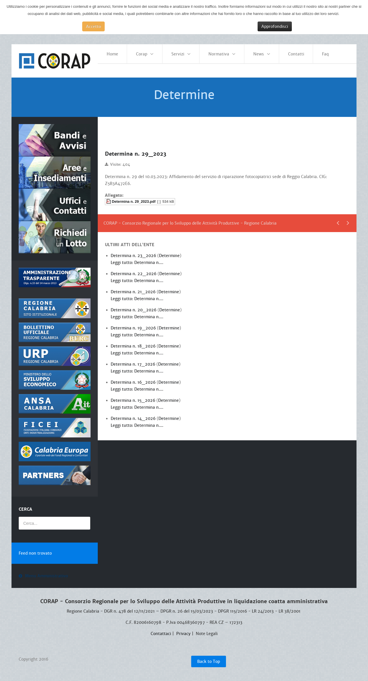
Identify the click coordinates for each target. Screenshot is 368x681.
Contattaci (161, 630)
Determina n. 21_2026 (134, 288)
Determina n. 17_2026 (133, 360)
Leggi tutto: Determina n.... (137, 259)
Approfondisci (274, 26)
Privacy (183, 630)
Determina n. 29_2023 (139, 150)
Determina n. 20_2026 (134, 306)
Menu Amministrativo (46, 572)
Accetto (93, 26)
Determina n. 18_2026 (134, 342)
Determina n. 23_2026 (134, 252)
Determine (169, 252)
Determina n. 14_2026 (134, 415)
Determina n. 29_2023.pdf (134, 198)
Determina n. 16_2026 (134, 378)
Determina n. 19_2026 (134, 324)
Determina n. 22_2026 (134, 270)
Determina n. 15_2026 (133, 397)
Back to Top (208, 658)
